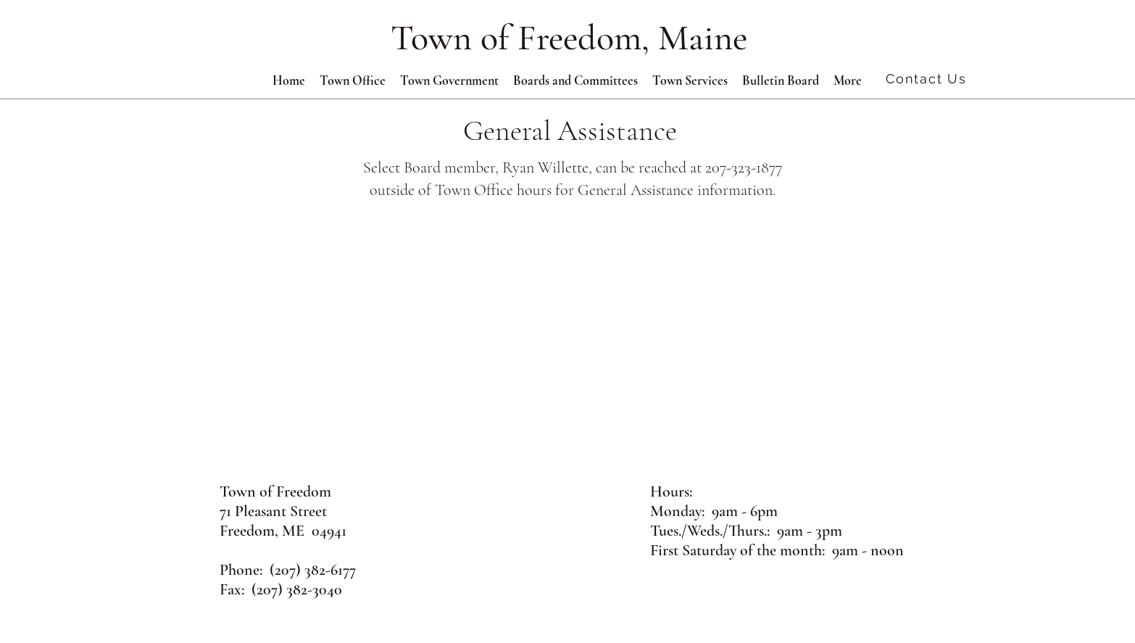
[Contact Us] (927, 78)
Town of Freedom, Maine (569, 37)
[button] (449, 80)
